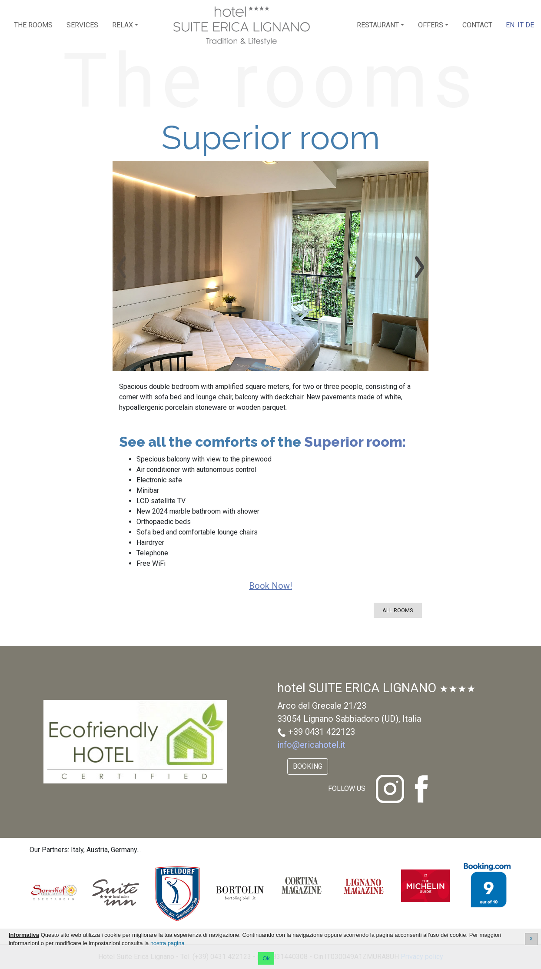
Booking (307, 766)
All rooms (397, 610)
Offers (430, 25)
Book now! (270, 586)
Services (82, 25)
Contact (477, 25)
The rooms (33, 25)
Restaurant (378, 25)
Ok (266, 958)
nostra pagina (167, 943)
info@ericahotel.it (311, 745)
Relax (122, 25)
